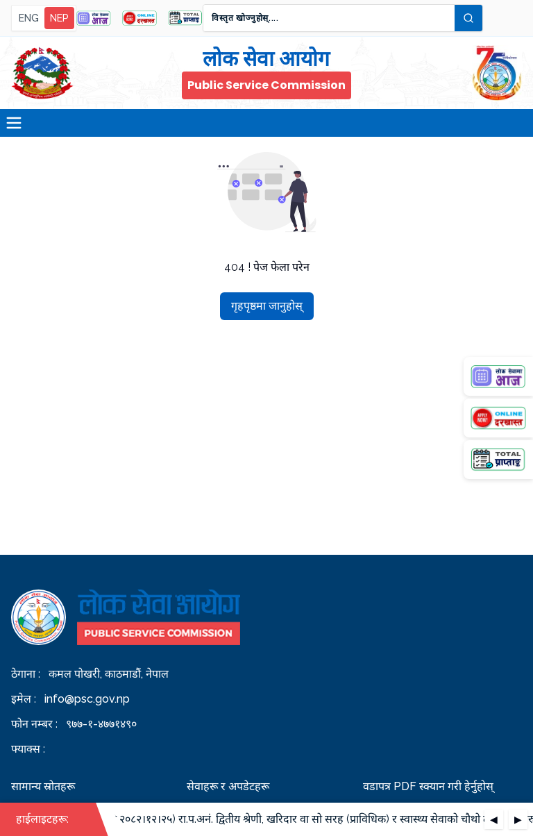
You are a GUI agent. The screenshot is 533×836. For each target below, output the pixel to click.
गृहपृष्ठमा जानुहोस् (267, 305)
